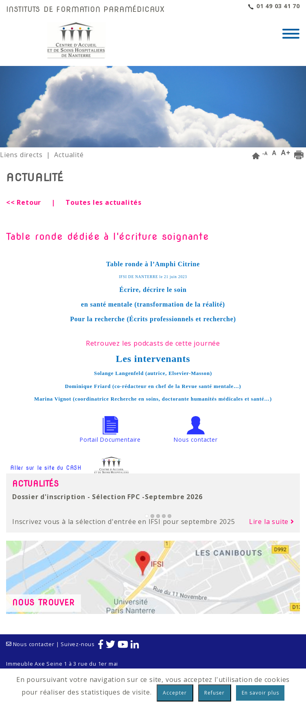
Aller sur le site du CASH (70, 468)
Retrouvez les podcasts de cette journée (153, 343)
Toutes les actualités (104, 202)
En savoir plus (260, 692)
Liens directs (21, 154)
